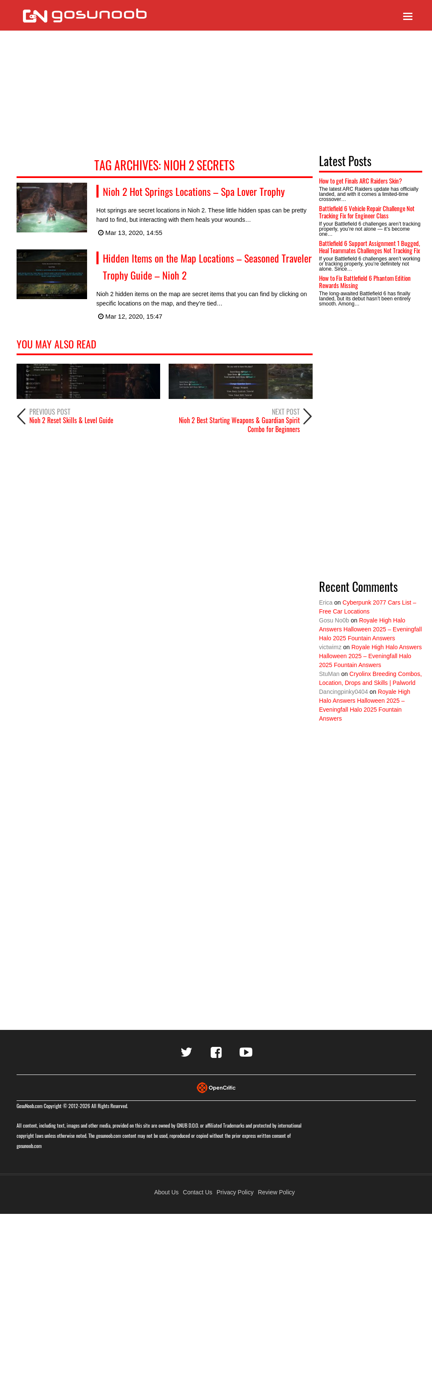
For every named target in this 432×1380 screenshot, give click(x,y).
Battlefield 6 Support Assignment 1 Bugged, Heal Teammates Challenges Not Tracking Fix (369, 246)
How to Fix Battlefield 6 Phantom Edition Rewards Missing (365, 281)
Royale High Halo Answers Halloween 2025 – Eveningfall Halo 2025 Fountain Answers (370, 629)
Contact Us (197, 1192)
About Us (166, 1192)
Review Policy (276, 1192)
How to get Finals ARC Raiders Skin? (360, 180)
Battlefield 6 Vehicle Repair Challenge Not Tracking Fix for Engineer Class (367, 212)
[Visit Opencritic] (216, 1087)
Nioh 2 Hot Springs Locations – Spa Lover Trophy (194, 191)
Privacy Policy (235, 1192)
